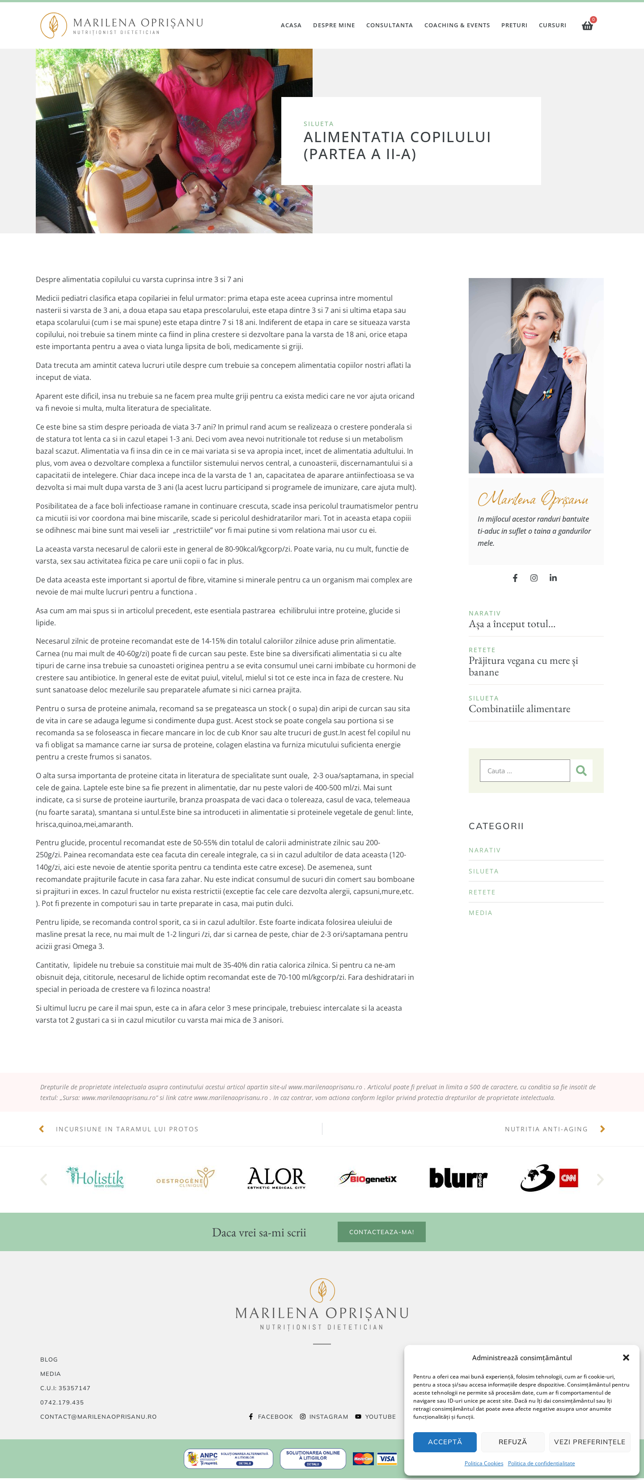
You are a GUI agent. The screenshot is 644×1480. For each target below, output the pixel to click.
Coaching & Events (457, 25)
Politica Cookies (484, 1463)
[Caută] (581, 770)
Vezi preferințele (590, 1442)
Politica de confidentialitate (541, 1463)
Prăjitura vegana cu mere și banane (523, 666)
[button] (626, 1357)
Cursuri (553, 25)
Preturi (514, 25)
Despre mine (334, 25)
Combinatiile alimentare (519, 708)
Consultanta (389, 25)
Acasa (291, 25)
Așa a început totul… (512, 623)
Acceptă (445, 1442)
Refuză (513, 1442)
